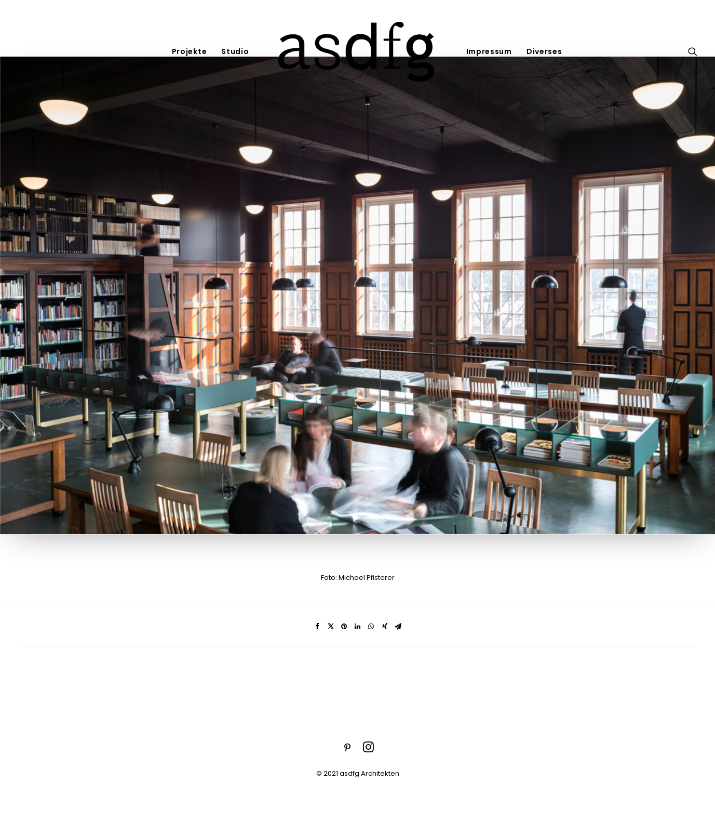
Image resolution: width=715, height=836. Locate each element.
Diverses (544, 51)
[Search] (692, 51)
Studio (235, 51)
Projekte (189, 51)
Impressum (489, 51)
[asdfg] (357, 51)
